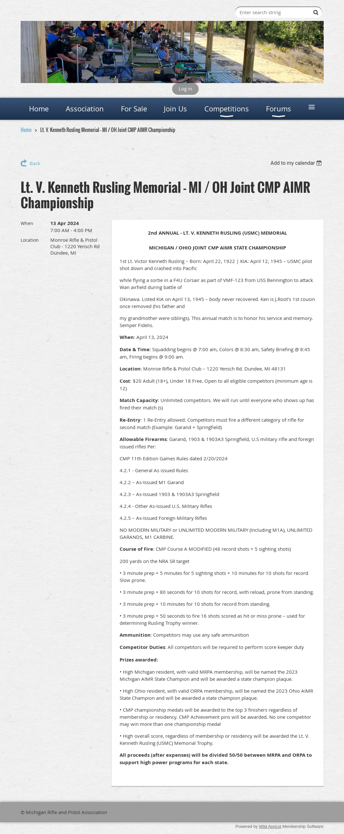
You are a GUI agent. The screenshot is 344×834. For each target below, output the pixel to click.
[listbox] (297, 163)
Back (35, 163)
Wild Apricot (270, 826)
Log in (185, 88)
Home (26, 129)
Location (30, 240)
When (27, 223)
